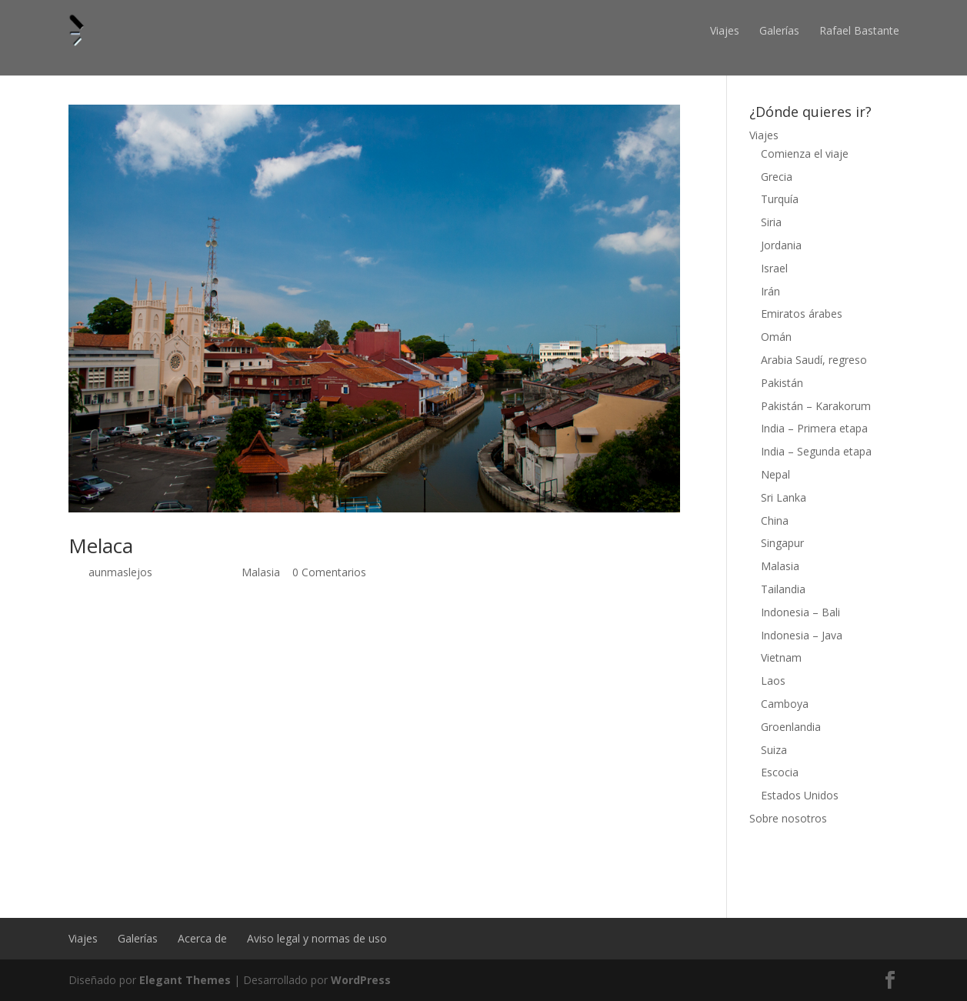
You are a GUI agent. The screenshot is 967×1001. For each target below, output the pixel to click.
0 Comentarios (329, 572)
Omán (776, 336)
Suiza (774, 749)
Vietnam (781, 657)
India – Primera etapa (814, 428)
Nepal (775, 474)
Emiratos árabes (801, 313)
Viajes (724, 30)
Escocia (780, 772)
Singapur (782, 543)
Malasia (261, 572)
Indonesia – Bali (800, 612)
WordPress (361, 980)
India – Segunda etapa (816, 451)
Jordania (781, 245)
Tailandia (783, 589)
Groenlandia (791, 726)
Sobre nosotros (788, 818)
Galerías (779, 30)
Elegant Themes (185, 980)
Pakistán (782, 382)
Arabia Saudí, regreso (814, 359)
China (775, 520)
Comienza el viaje (805, 153)
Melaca (100, 545)
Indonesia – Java (801, 635)
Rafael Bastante (859, 30)
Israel (774, 268)
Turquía (780, 199)
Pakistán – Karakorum (816, 406)
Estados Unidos (800, 795)
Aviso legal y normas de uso (317, 938)
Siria (771, 222)
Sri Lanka (783, 497)
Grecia (776, 176)
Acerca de (202, 938)
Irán (770, 291)
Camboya (785, 703)
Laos (773, 680)
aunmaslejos (120, 572)
